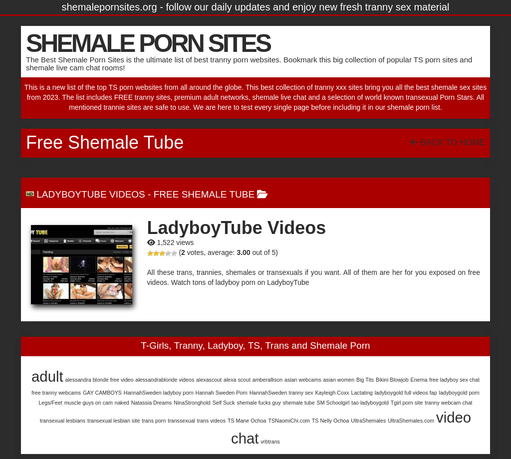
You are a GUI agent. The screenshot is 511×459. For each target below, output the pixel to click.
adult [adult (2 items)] (47, 376)
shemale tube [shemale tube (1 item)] (299, 403)
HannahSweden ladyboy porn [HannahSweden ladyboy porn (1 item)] (159, 393)
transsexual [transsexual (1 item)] (181, 421)
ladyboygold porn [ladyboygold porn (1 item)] (459, 393)
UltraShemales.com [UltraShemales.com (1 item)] (411, 421)
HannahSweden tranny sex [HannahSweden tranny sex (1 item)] (281, 393)
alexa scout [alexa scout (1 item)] (237, 380)
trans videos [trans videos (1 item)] (211, 421)
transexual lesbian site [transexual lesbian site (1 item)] (113, 421)
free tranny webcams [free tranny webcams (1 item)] (56, 393)
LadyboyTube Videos (90, 194)
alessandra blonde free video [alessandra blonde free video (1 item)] (99, 380)
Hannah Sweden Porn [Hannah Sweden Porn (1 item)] (221, 393)
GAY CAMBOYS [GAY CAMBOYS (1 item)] (102, 393)
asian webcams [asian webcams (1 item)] (302, 380)
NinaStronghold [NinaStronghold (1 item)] (192, 403)
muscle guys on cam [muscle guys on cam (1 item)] (88, 403)
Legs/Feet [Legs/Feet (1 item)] (50, 403)
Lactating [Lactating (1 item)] (362, 393)
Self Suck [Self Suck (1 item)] (224, 403)
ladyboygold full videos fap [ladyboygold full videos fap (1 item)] (406, 393)
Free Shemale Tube (204, 194)
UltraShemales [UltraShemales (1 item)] (368, 421)
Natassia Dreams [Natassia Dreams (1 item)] (151, 403)
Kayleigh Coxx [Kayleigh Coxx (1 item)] (332, 393)
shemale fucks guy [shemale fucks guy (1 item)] (259, 403)
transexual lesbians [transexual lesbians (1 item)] (62, 421)
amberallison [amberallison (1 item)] (267, 380)
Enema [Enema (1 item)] (419, 380)
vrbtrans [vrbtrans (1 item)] (270, 442)
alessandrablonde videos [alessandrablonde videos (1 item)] (164, 380)
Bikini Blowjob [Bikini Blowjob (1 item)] (392, 380)
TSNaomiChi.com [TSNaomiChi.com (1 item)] (289, 421)
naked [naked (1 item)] (122, 403)
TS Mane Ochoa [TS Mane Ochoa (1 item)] (247, 421)
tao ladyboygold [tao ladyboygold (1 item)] (370, 403)
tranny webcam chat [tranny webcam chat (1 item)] (448, 403)
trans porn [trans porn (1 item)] (154, 421)
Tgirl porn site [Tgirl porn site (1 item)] (407, 403)
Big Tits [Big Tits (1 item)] (365, 380)
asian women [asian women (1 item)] (338, 380)
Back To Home (448, 142)
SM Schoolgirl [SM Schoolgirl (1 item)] (333, 403)
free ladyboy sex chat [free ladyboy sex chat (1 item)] (454, 380)
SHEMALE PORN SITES (148, 43)
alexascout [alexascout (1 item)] (209, 380)
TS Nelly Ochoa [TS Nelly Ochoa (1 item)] (330, 421)
